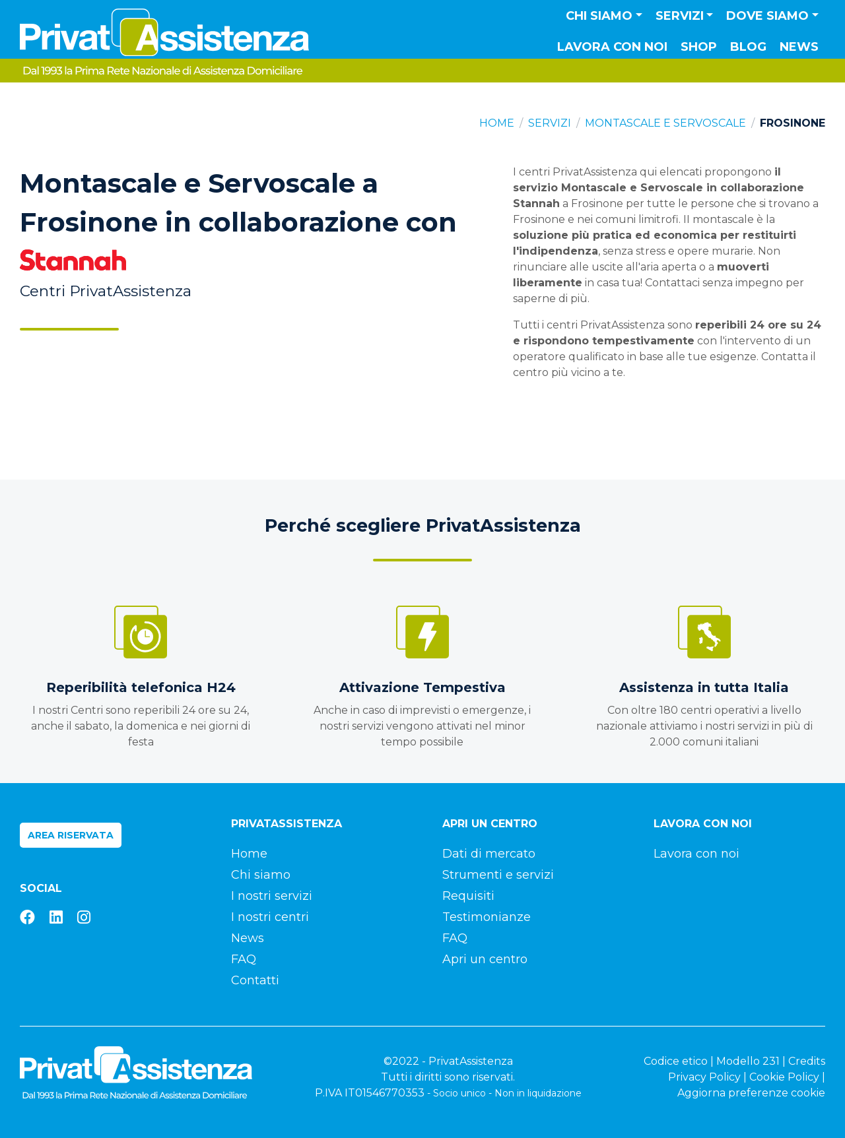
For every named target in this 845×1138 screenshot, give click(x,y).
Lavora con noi (612, 47)
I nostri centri (270, 917)
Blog (748, 47)
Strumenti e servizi (498, 875)
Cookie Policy (784, 1077)
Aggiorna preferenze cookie (751, 1093)
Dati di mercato (488, 853)
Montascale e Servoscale (665, 123)
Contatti (255, 980)
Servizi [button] (680, 16)
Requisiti (468, 896)
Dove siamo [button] (767, 16)
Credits (806, 1061)
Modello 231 (748, 1061)
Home (496, 123)
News (799, 47)
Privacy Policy (704, 1077)
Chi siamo (260, 875)
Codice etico (676, 1061)
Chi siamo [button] (599, 16)
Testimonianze (486, 917)
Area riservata (71, 835)
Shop (699, 47)
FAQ (243, 959)
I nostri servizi (271, 896)
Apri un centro (484, 959)
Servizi (549, 123)
